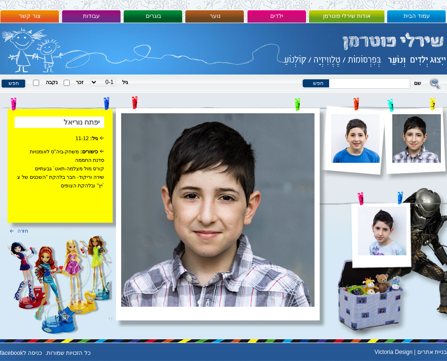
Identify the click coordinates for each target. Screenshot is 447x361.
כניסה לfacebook (21, 353)
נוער (215, 16)
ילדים (276, 16)
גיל (125, 82)
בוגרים (153, 16)
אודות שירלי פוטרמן (347, 16)
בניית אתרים (432, 352)
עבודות (91, 16)
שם (417, 83)
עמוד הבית (417, 16)
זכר (79, 82)
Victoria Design (393, 352)
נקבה (52, 82)
